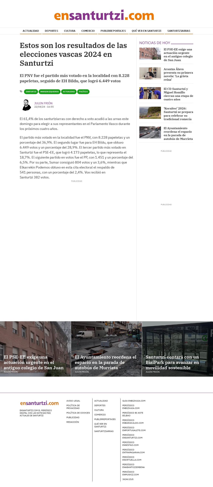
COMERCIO (88, 30)
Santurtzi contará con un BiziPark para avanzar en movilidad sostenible (172, 362)
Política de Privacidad (73, 406)
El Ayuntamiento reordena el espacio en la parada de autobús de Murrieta (178, 133)
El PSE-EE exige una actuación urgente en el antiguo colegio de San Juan (178, 54)
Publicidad (72, 417)
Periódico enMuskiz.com (130, 473)
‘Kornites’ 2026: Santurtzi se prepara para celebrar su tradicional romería (178, 113)
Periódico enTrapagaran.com (133, 451)
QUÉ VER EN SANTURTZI (146, 30)
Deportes (99, 405)
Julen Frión (43, 103)
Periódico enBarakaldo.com (133, 421)
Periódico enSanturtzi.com (132, 436)
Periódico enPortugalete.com (134, 429)
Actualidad (69, 91)
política (83, 91)
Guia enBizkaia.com (133, 400)
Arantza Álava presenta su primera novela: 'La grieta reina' (178, 74)
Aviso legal (73, 400)
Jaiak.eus (127, 479)
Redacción (72, 422)
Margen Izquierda (49, 91)
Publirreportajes (105, 419)
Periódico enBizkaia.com (131, 406)
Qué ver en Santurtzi (100, 425)
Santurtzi (31, 91)
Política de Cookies (78, 412)
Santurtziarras (104, 431)
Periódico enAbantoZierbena (133, 466)
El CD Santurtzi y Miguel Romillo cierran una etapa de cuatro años (178, 94)
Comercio (100, 414)
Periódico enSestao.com (130, 443)
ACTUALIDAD (31, 30)
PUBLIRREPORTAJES (113, 30)
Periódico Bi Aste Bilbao (132, 414)
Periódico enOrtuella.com (131, 458)
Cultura (99, 410)
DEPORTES (51, 30)
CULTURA (69, 30)
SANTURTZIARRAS (178, 30)
